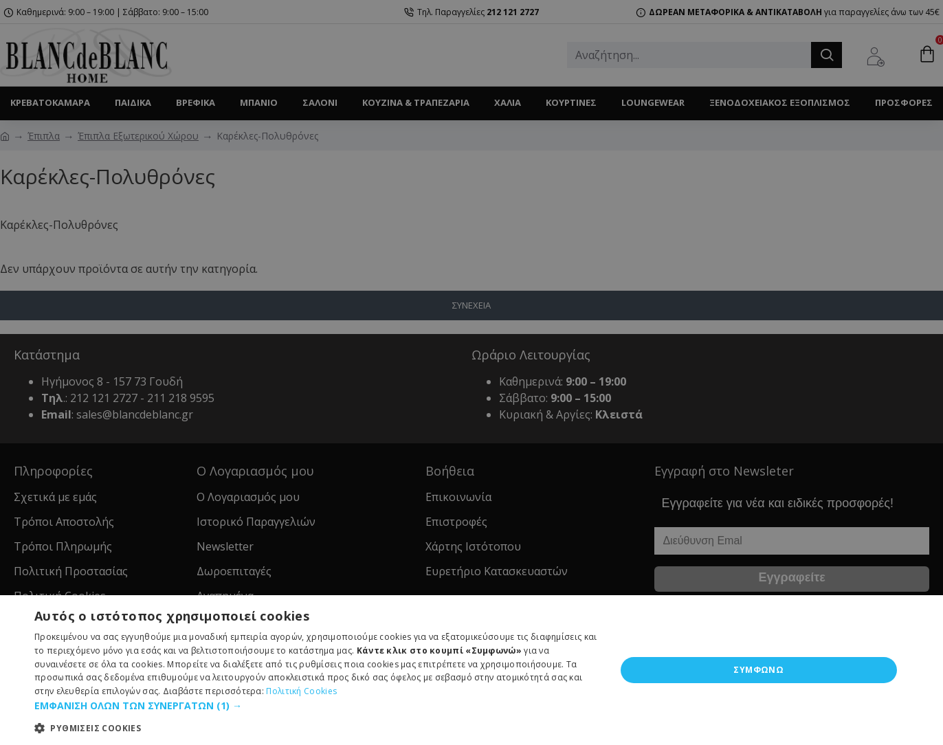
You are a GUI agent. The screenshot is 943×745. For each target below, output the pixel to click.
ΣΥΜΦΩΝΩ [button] (758, 670)
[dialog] (471, 372)
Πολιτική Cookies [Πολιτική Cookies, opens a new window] (301, 691)
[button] (316, 705)
